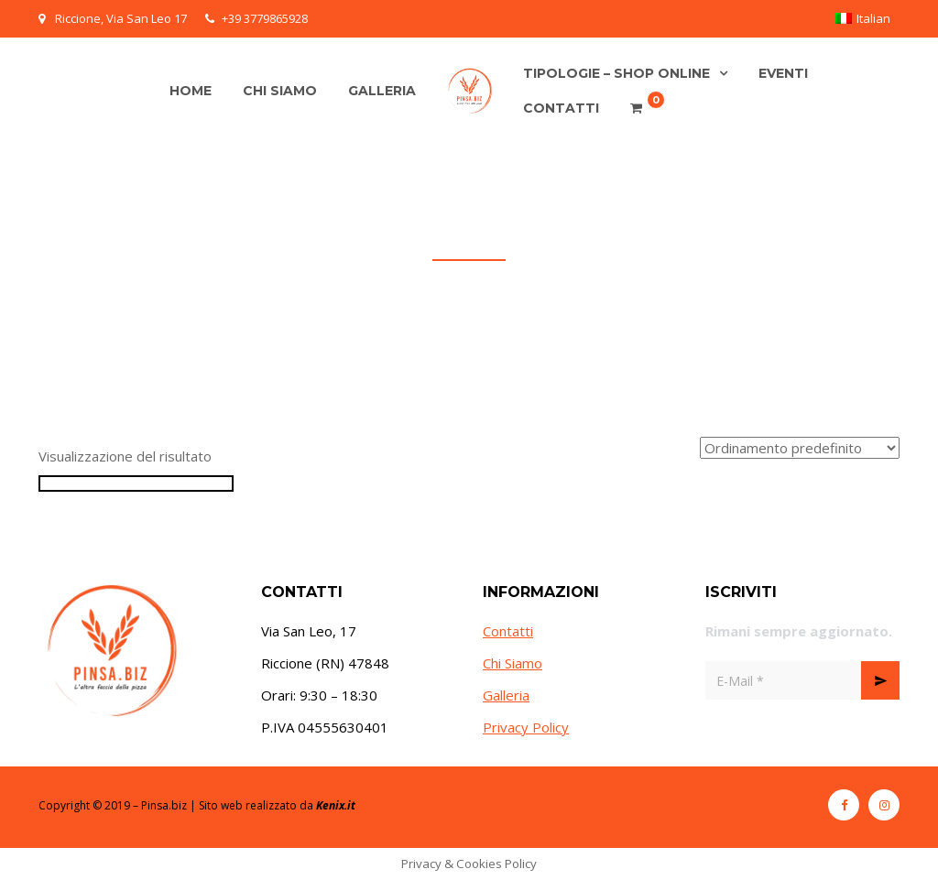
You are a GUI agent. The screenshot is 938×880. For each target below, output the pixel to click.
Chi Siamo (512, 663)
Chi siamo (280, 90)
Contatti (561, 108)
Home (190, 90)
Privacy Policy (526, 727)
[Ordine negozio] (800, 448)
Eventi (783, 73)
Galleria (382, 90)
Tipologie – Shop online (616, 73)
